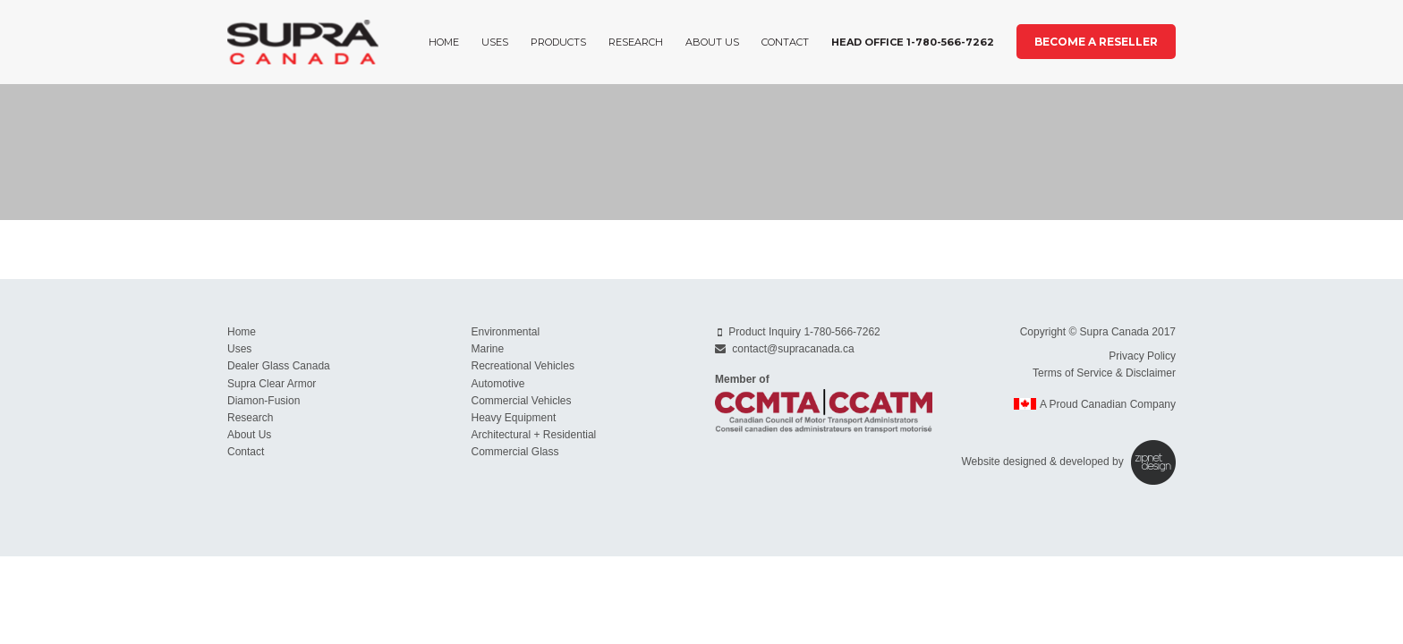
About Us (712, 42)
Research (635, 42)
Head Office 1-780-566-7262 (912, 42)
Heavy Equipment (514, 417)
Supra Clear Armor (271, 383)
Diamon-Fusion (263, 400)
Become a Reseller (1096, 41)
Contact (785, 42)
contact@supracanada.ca (793, 349)
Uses (494, 42)
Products (558, 42)
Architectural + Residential (534, 434)
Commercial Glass (515, 451)
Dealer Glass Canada (278, 366)
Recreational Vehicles (523, 366)
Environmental (506, 332)
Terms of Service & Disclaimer (1104, 373)
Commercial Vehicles (522, 400)
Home (444, 42)
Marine (488, 349)
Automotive (498, 383)
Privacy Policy (1142, 356)
